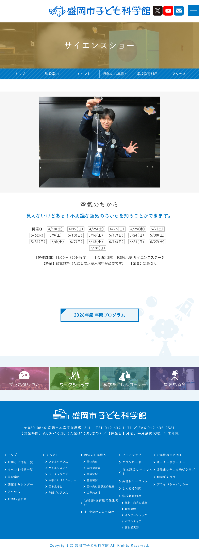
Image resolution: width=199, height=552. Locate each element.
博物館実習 (132, 527)
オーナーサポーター (171, 462)
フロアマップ (131, 454)
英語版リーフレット (136, 481)
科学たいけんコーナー (62, 480)
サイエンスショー (60, 468)
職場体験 (130, 509)
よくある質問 (131, 488)
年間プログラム (58, 492)
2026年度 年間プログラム (99, 315)
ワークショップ (58, 474)
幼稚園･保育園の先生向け (101, 502)
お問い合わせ (17, 499)
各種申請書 (93, 468)
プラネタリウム (58, 461)
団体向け (92, 461)
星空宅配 (92, 480)
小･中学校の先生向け (99, 511)
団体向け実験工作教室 (100, 486)
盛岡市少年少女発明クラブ (176, 469)
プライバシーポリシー (172, 484)
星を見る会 (55, 486)
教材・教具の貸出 (136, 502)
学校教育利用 (131, 495)
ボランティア (133, 521)
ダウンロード (131, 462)
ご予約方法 (93, 492)
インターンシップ (136, 515)
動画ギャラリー (168, 476)
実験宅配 (92, 474)
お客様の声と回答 (169, 454)
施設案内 (52, 74)
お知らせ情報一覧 (20, 462)
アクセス (179, 74)
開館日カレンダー (20, 484)
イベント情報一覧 (20, 469)
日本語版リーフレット (137, 471)
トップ (20, 74)
